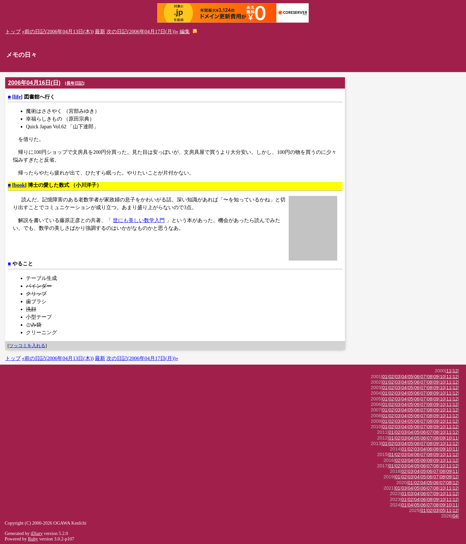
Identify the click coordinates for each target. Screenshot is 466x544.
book (19, 185)
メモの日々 (21, 54)
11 (448, 370)
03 (397, 376)
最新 (100, 31)
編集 (185, 31)
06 (416, 376)
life (17, 97)
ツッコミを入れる (27, 345)
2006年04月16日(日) (34, 83)
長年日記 (74, 83)
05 (410, 376)
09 (435, 376)
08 (429, 376)
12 (455, 370)
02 (391, 376)
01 (384, 376)
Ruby (33, 538)
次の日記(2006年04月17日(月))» (142, 31)
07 (423, 376)
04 (404, 376)
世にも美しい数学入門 (139, 220)
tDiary (37, 533)
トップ (13, 31)
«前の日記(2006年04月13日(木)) (58, 31)
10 (442, 376)
